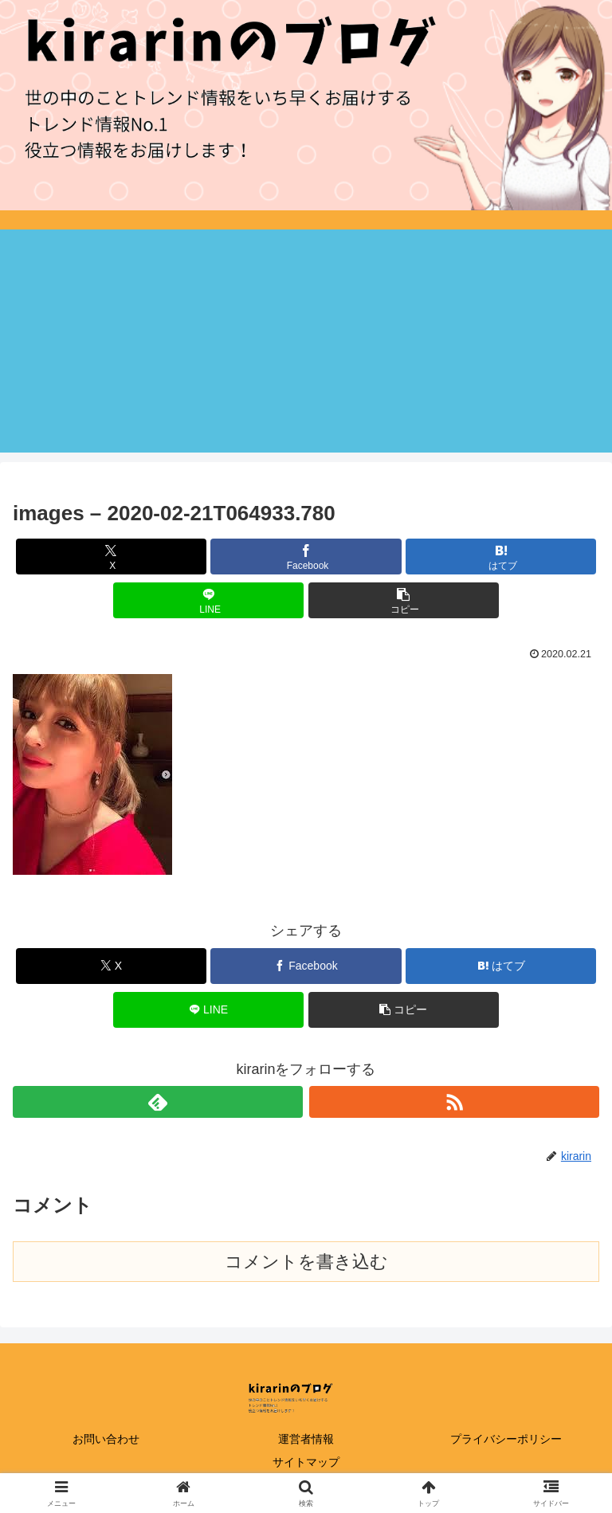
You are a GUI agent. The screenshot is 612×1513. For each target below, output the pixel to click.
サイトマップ (306, 1462)
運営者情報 (306, 1439)
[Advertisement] (306, 341)
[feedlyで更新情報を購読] (158, 1102)
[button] (403, 600)
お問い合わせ (106, 1439)
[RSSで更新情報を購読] (454, 1102)
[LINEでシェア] (208, 600)
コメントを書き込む (306, 1262)
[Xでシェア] (111, 556)
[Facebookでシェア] (305, 556)
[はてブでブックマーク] (501, 556)
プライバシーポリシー (506, 1439)
